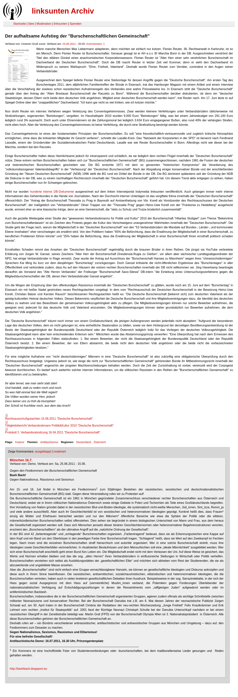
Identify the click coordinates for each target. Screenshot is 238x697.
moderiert (59, 451)
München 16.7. (21, 460)
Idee (31, 23)
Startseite (19, 23)
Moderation (43, 23)
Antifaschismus (49, 442)
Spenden (75, 23)
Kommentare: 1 (95, 43)
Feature (19, 442)
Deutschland (83, 442)
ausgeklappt (43, 451)
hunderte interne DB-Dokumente (52, 191)
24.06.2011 (69, 43)
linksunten (60, 23)
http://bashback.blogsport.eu (28, 668)
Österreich (100, 442)
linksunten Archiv (63, 11)
